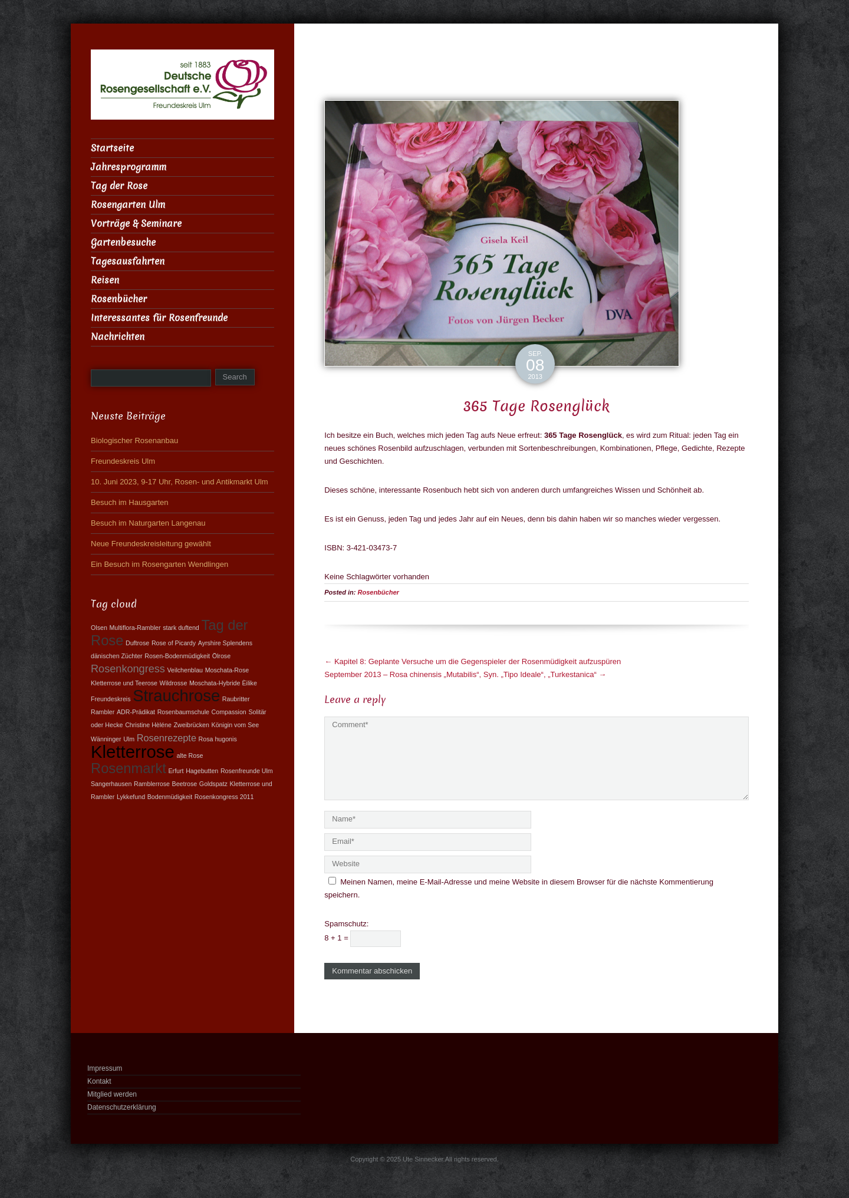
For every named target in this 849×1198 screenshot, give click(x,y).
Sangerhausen (111, 783)
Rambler (102, 711)
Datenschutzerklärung (121, 1107)
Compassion (229, 711)
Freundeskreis (111, 698)
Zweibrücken (191, 724)
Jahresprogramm (128, 167)
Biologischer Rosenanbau (134, 440)
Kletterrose (133, 751)
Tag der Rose (119, 186)
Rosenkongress (128, 669)
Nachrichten (117, 337)
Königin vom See (235, 724)
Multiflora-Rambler (134, 627)
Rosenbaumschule (183, 711)
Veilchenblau (185, 670)
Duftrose (137, 642)
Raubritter (236, 698)
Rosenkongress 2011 (224, 796)
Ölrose (221, 655)
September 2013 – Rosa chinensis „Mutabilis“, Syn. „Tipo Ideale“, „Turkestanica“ (465, 674)
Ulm (128, 738)
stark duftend (181, 627)
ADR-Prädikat (136, 711)
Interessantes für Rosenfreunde (159, 318)
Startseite (112, 148)
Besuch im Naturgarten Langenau (148, 523)
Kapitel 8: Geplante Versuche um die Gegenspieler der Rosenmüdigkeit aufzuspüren (472, 661)
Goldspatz (213, 783)
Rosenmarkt (128, 768)
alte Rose (189, 755)
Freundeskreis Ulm (123, 461)
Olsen (99, 627)
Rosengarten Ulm (128, 205)
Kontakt (99, 1081)
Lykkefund (131, 796)
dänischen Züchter (117, 655)
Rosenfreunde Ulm (247, 770)
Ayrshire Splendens (225, 642)
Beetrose (185, 783)
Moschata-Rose (227, 670)
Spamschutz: (346, 923)
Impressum (104, 1068)
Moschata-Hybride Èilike (223, 683)
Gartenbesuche (123, 242)
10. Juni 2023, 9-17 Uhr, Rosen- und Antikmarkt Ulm (179, 481)
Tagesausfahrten (127, 261)
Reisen (105, 280)
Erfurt (175, 770)
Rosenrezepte (166, 737)
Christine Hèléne (148, 724)
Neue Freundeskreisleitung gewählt (151, 543)
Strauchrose (176, 696)
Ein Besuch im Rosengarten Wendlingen (159, 564)
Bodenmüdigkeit (169, 796)
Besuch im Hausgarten (130, 502)
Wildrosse (173, 683)
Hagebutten (202, 770)
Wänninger (106, 738)
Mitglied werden (112, 1094)
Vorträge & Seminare (136, 223)
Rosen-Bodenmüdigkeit (177, 655)
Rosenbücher (378, 592)
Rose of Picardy (174, 642)
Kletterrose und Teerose (124, 683)
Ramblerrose (152, 783)
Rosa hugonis (218, 738)
